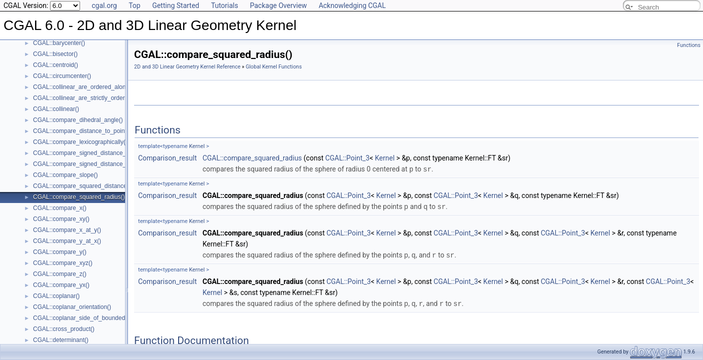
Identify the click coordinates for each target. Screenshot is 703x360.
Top (135, 6)
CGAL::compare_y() (60, 252)
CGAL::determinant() (61, 340)
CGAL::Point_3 (347, 158)
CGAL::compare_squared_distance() (82, 186)
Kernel (197, 146)
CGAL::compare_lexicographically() (80, 142)
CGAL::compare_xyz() (63, 263)
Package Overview (278, 6)
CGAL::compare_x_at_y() (67, 230)
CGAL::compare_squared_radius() (79, 197)
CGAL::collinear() (56, 109)
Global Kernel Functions (274, 67)
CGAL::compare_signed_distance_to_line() (90, 153)
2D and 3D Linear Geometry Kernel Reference (187, 67)
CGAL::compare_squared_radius (252, 158)
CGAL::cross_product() (64, 329)
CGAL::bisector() (55, 54)
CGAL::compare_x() (60, 208)
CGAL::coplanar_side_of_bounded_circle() (90, 318)
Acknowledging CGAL (352, 6)
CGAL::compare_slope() (65, 175)
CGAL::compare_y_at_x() (67, 241)
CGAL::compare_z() (60, 274)
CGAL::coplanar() (56, 296)
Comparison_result (167, 158)
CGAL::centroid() (55, 65)
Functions (688, 45)
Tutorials (224, 6)
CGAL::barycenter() (59, 43)
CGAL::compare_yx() (61, 285)
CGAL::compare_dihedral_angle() (78, 120)
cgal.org (104, 6)
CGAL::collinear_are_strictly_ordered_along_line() (99, 98)
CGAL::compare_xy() (61, 219)
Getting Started (175, 6)
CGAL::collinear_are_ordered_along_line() (89, 87)
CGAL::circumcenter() (62, 76)
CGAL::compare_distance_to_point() (82, 131)
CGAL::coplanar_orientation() (72, 307)
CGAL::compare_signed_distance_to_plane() (93, 164)
